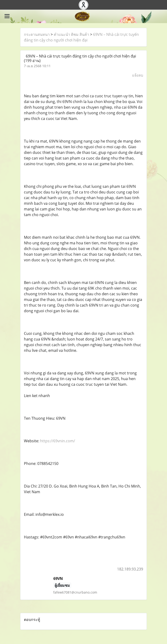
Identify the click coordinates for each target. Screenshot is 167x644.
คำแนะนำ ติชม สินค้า (71, 34)
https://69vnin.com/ (57, 440)
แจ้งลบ (137, 75)
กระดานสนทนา (37, 34)
